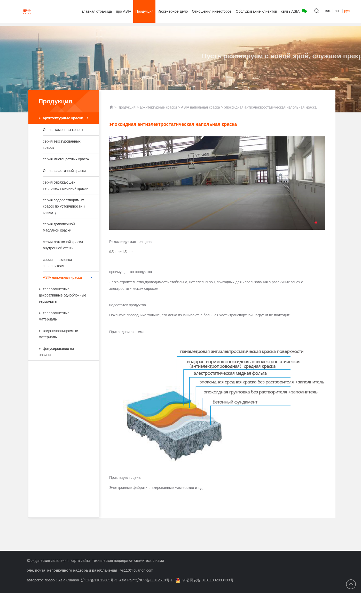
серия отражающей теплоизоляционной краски (65, 185)
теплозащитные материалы (61, 316)
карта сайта (80, 560)
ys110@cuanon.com (136, 570)
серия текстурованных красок (63, 144)
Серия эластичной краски (64, 170)
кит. (328, 11)
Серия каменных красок (63, 129)
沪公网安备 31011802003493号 (204, 580)
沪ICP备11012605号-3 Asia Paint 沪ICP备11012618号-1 (127, 580)
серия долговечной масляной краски (63, 227)
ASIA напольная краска (67, 277)
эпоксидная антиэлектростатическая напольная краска (270, 112)
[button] (316, 222)
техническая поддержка (112, 560)
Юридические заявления (47, 560)
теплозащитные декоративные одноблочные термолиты (62, 295)
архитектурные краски (65, 118)
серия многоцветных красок (66, 159)
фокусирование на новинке (61, 351)
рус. (347, 11)
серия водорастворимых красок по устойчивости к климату (64, 206)
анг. (338, 11)
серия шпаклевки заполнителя (63, 262)
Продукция (126, 112)
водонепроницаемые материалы (61, 334)
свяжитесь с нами (149, 560)
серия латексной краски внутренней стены (63, 245)
